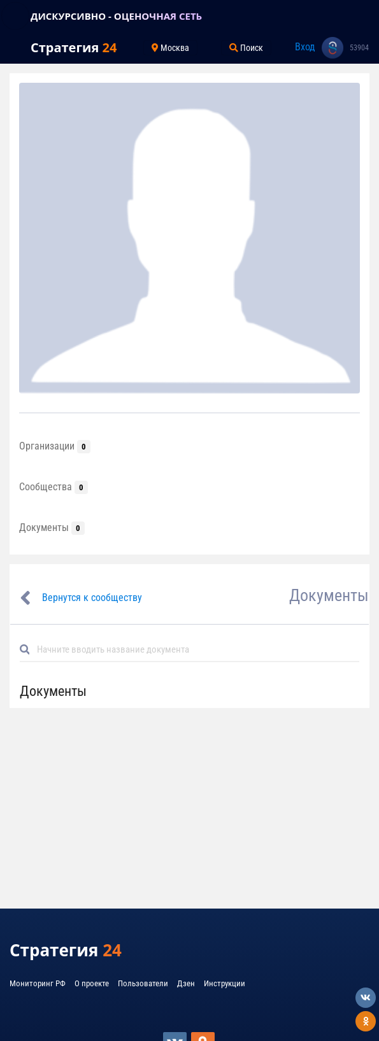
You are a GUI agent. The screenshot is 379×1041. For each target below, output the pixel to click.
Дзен (186, 983)
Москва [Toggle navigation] (170, 48)
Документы (52, 527)
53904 (359, 47)
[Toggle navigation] (15, 16)
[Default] (194, 649)
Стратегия (74, 47)
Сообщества (53, 487)
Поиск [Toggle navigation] (246, 48)
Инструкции (224, 983)
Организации (54, 446)
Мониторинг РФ (38, 983)
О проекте (92, 983)
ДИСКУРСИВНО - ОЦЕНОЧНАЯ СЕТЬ (116, 16)
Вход (305, 47)
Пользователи (143, 983)
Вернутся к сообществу (92, 597)
